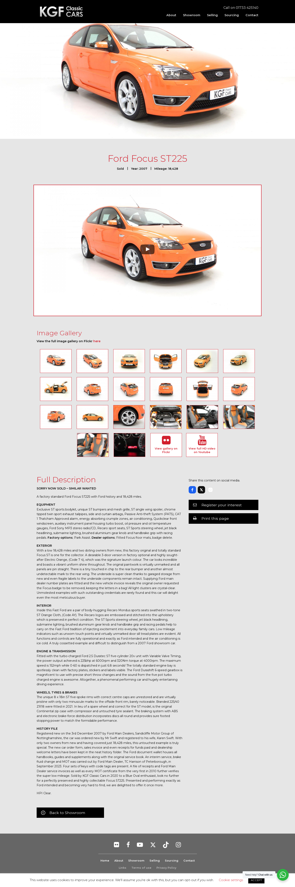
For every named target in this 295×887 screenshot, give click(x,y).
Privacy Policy (166, 867)
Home (104, 860)
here (96, 341)
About (171, 15)
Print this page (215, 518)
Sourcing (231, 15)
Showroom (191, 15)
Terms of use (141, 867)
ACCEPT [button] (256, 880)
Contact (252, 15)
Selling (212, 15)
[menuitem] (171, 15)
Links (122, 867)
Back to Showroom (67, 812)
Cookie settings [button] (231, 880)
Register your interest (222, 505)
